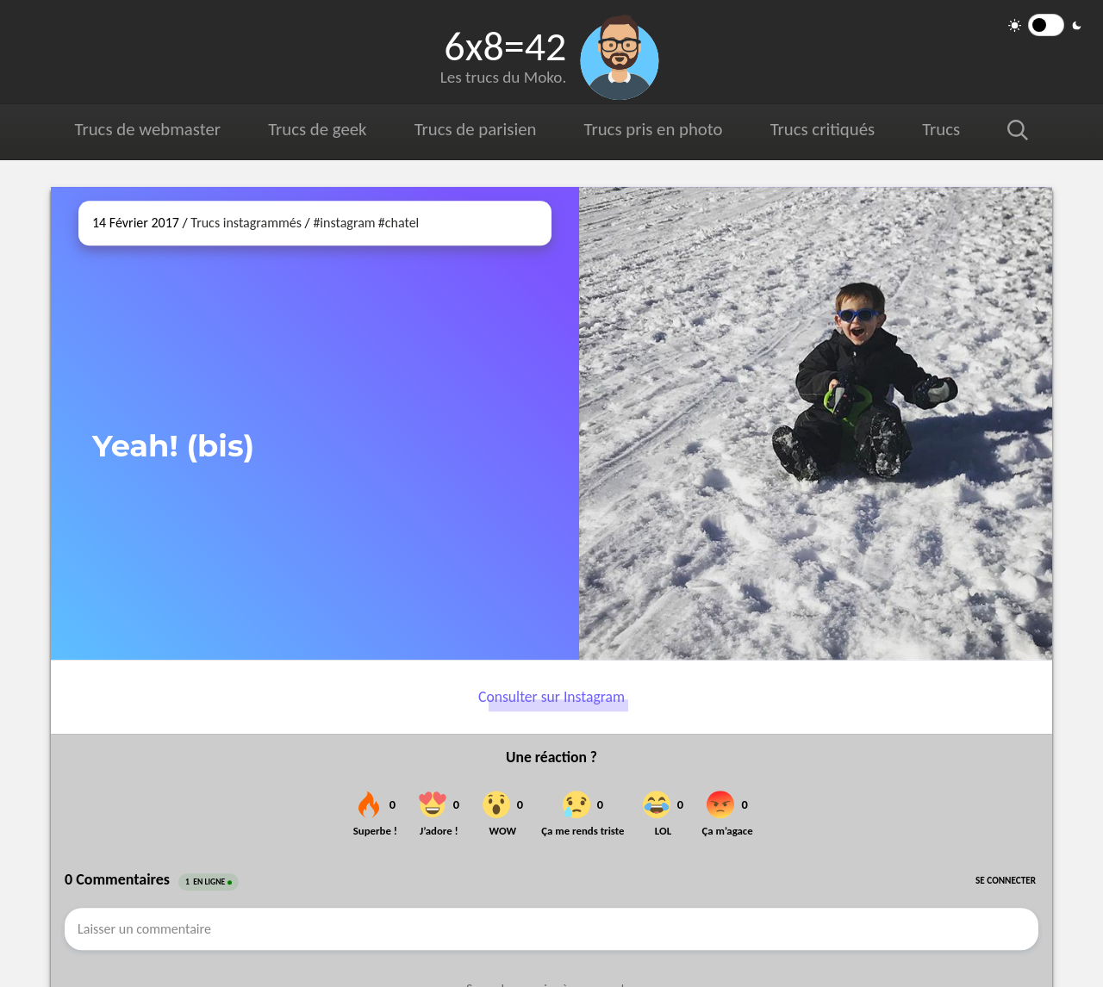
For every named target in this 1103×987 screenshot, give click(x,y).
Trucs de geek (317, 129)
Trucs (941, 129)
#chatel (398, 222)
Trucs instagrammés (246, 222)
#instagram (344, 222)
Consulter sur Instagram (551, 696)
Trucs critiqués (822, 129)
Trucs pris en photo (652, 129)
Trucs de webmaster (148, 129)
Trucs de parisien (475, 129)
